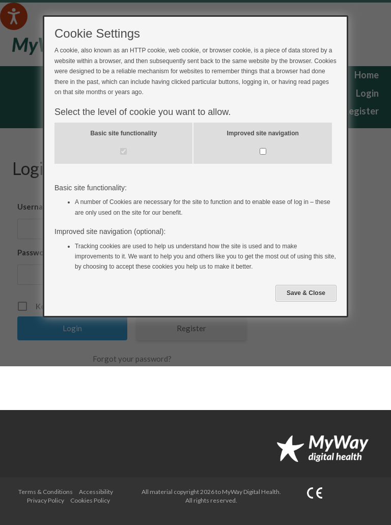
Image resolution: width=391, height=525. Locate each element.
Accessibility (96, 491)
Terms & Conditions (45, 491)
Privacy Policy (45, 500)
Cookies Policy (90, 500)
